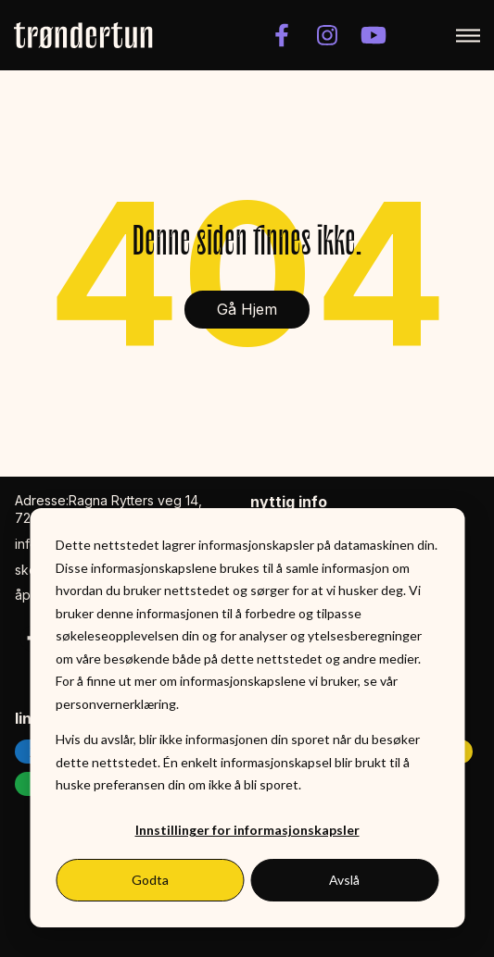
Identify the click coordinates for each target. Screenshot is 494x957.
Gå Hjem (247, 309)
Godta (150, 880)
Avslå (344, 880)
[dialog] (247, 717)
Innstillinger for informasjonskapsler (247, 830)
